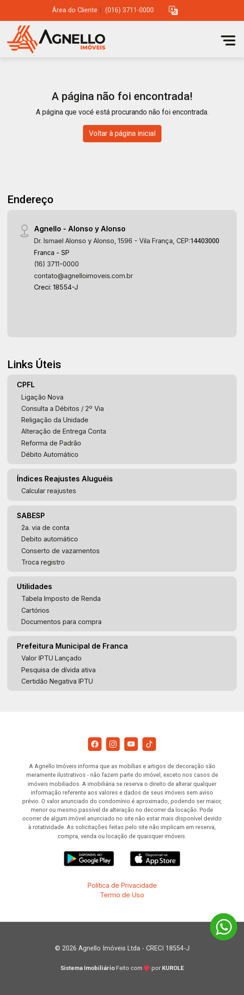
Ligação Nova (42, 397)
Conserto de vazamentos (60, 551)
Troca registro (43, 562)
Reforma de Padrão (51, 443)
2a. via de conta (45, 527)
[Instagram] (113, 744)
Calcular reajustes (48, 491)
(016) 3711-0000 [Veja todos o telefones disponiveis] (129, 10)
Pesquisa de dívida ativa (58, 670)
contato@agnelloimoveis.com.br (83, 276)
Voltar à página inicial (122, 133)
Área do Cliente (75, 10)
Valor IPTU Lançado (51, 658)
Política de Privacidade (122, 885)
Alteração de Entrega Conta (63, 431)
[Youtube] (131, 744)
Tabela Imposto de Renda (61, 598)
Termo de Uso (122, 895)
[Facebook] (95, 744)
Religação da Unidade (54, 420)
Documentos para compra (61, 621)
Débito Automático (49, 454)
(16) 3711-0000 (56, 264)
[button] (173, 10)
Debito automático (49, 539)
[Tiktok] (149, 744)
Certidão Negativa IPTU (57, 681)
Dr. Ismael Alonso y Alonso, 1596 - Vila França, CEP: (126, 241)
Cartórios (35, 610)
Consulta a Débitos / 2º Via (62, 408)
